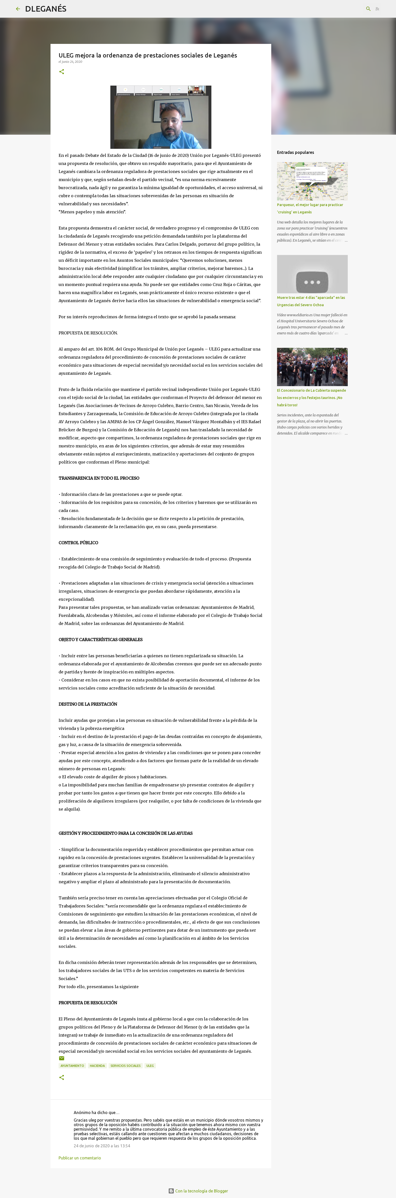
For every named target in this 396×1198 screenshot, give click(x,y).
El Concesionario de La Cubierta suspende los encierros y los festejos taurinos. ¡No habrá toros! (311, 397)
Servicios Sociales (126, 1065)
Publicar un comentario (80, 1158)
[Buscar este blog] (354, 9)
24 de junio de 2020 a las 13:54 (102, 1146)
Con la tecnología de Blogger (198, 1191)
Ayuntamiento (72, 1065)
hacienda (97, 1065)
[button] (62, 72)
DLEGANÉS (45, 8)
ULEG (150, 1065)
